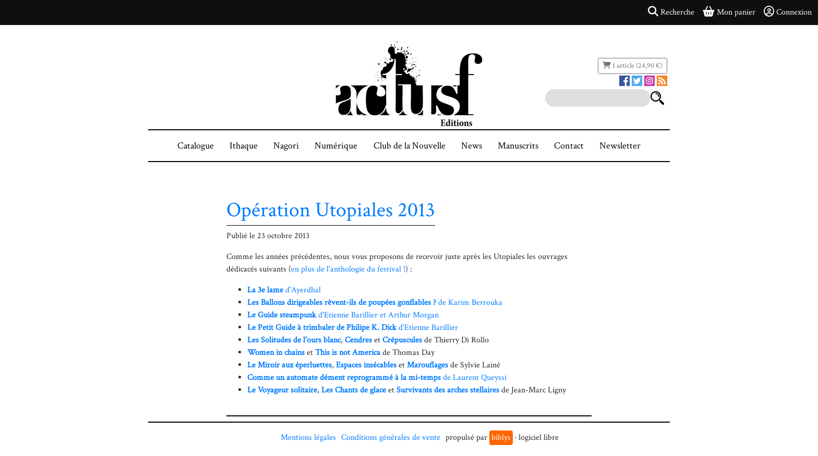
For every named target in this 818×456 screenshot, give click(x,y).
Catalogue (195, 146)
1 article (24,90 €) (633, 65)
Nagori (286, 146)
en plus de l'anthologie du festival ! (348, 269)
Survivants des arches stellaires (447, 390)
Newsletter (620, 146)
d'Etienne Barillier (352, 327)
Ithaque (244, 146)
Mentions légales (308, 437)
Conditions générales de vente (390, 437)
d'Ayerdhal (284, 290)
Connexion (788, 12)
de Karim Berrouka (374, 302)
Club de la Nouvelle (410, 146)
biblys (501, 437)
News (471, 146)
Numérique (336, 146)
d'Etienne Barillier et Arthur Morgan (343, 315)
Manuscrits (518, 146)
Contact (569, 146)
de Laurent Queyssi (377, 377)
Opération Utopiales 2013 (330, 210)
